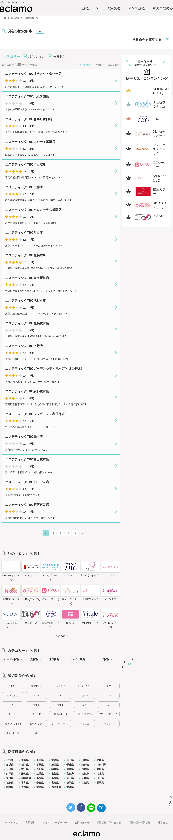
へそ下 (109, 705)
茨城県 (9, 764)
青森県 (25, 760)
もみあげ (60, 686)
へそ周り (84, 705)
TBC (39, 31)
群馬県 (40, 764)
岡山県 (70, 778)
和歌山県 (26, 778)
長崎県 (100, 782)
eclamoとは (11, 822)
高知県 (55, 782)
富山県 (25, 769)
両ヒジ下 (36, 714)
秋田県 (70, 760)
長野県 (85, 769)
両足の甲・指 (12, 733)
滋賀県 (55, 773)
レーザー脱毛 (11, 659)
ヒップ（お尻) (36, 723)
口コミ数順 (113, 64)
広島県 (85, 778)
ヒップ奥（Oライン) (60, 723)
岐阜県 (100, 769)
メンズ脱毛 (136, 8)
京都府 (70, 773)
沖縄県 (70, 787)
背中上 (36, 705)
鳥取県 (40, 778)
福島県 (100, 760)
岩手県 (40, 760)
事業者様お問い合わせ (109, 822)
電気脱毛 (54, 659)
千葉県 (70, 764)
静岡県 (9, 773)
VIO (36, 733)
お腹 (109, 695)
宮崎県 (40, 787)
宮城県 (55, 760)
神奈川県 (101, 764)
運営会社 (163, 822)
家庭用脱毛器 (163, 8)
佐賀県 (85, 782)
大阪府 (85, 773)
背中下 (60, 705)
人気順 (99, 64)
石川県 (40, 769)
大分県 (25, 787)
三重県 (40, 773)
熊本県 (9, 787)
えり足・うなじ (84, 686)
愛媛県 (40, 782)
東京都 (85, 764)
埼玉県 (55, 764)
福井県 (55, 769)
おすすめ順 (84, 64)
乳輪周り (84, 695)
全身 (13, 686)
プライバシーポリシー (55, 822)
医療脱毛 (113, 8)
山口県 (100, 778)
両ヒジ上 (12, 714)
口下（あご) (12, 695)
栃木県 (25, 764)
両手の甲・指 (60, 714)
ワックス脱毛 (77, 659)
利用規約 (30, 822)
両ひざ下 (108, 723)
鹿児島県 (56, 787)
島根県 (55, 778)
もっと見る (59, 635)
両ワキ (36, 695)
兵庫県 (100, 773)
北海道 (9, 760)
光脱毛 (34, 659)
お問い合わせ (82, 822)
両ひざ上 (84, 723)
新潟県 (9, 769)
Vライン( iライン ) (108, 714)
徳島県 (9, 782)
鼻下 (109, 686)
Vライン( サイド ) (12, 723)
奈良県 (9, 778)
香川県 (25, 782)
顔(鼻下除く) (36, 686)
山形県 (85, 760)
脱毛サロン (90, 8)
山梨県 (70, 769)
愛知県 (25, 773)
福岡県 (70, 782)
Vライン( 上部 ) (85, 714)
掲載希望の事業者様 (139, 822)
